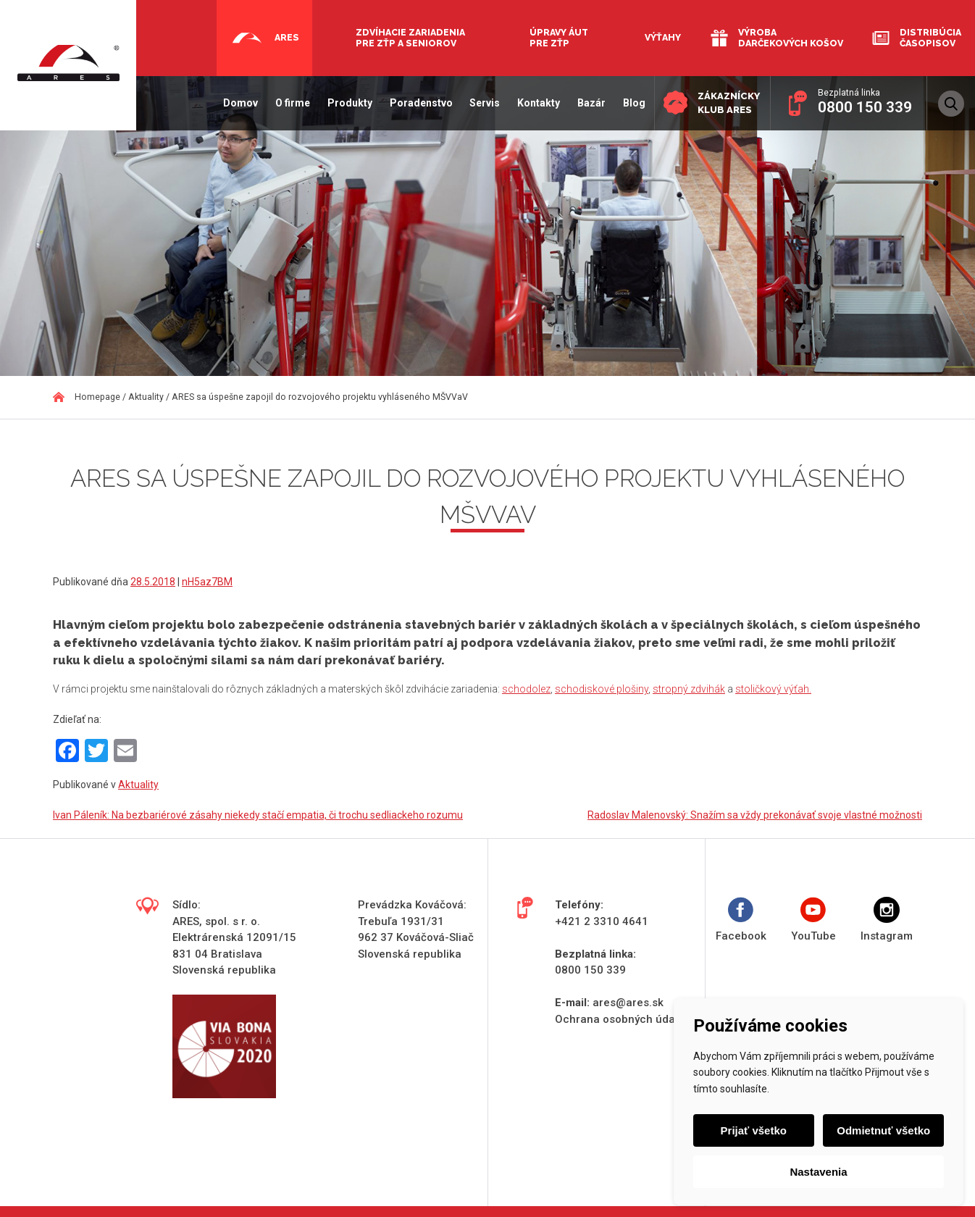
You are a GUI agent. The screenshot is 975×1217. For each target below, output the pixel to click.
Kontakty (530, 103)
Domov (232, 103)
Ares (287, 37)
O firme (284, 103)
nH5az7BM (207, 581)
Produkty (341, 103)
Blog (625, 103)
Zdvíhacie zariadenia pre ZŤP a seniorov (410, 38)
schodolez (526, 689)
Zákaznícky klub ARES (724, 101)
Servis (476, 103)
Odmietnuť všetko (882, 1130)
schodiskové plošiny (601, 689)
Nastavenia (818, 1172)
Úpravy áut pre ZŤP (559, 38)
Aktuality (138, 784)
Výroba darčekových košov (790, 38)
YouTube (813, 919)
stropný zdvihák (689, 689)
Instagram (887, 919)
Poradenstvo (412, 103)
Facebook (741, 919)
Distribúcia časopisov (930, 38)
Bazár (583, 103)
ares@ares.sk (628, 1002)
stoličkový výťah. (773, 689)
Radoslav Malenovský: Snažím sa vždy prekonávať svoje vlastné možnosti (754, 815)
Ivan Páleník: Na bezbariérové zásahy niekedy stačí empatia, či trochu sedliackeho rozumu (258, 815)
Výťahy (663, 37)
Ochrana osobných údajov (622, 1019)
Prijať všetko (755, 1130)
